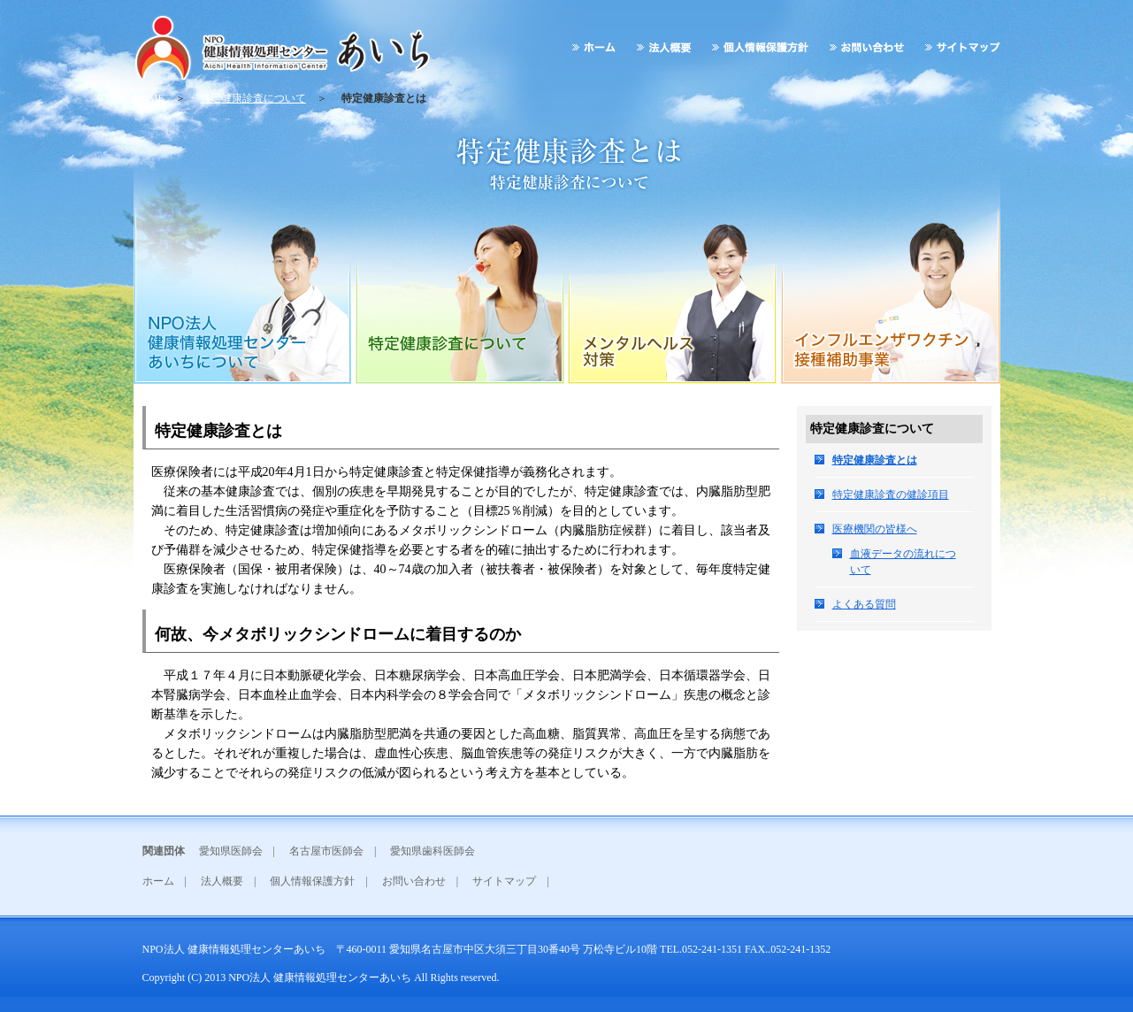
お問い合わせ (414, 881)
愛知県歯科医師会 (432, 851)
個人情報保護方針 (312, 881)
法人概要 (222, 881)
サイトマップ (504, 881)
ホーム (158, 881)
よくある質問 (864, 604)
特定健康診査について (253, 98)
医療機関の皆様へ (874, 529)
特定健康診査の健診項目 (890, 494)
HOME (149, 98)
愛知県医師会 (231, 851)
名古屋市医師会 (326, 851)
